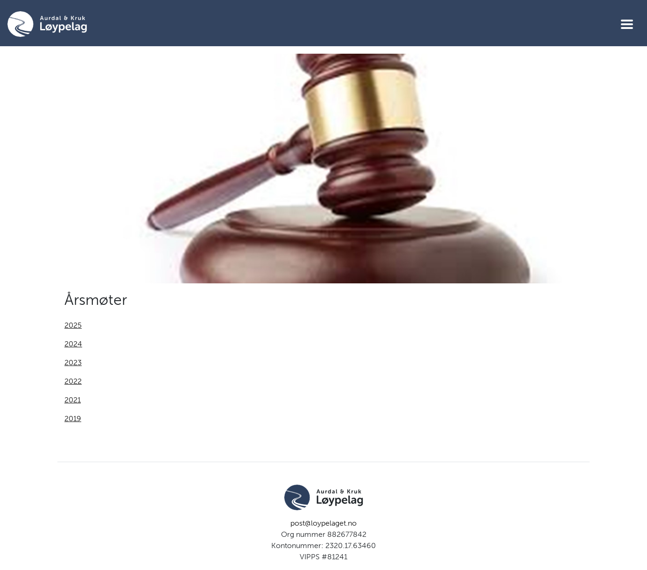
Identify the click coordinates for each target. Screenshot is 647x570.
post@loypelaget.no (323, 523)
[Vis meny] (627, 24)
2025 (73, 325)
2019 (72, 418)
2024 (73, 343)
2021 (72, 399)
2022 (73, 381)
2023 (73, 362)
